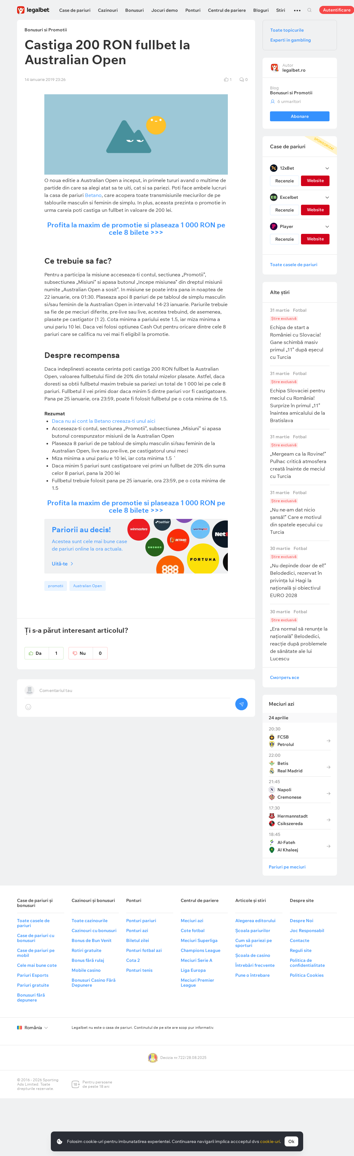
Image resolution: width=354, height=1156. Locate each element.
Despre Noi (301, 920)
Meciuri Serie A (196, 960)
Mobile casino (86, 970)
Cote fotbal (193, 930)
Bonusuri (134, 10)
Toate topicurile (287, 30)
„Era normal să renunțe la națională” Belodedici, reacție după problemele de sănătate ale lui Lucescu (300, 635)
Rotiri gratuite (86, 950)
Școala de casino (252, 955)
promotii (55, 585)
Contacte (299, 940)
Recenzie (284, 181)
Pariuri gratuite (33, 985)
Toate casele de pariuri (293, 264)
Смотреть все (284, 677)
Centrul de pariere (227, 10)
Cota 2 (133, 960)
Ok (291, 1141)
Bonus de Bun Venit (92, 940)
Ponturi (193, 10)
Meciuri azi (281, 704)
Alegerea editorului (255, 920)
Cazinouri (108, 10)
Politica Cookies (307, 975)
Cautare (309, 9)
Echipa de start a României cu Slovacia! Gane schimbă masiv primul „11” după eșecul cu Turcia (300, 334)
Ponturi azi (137, 930)
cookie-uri (270, 1141)
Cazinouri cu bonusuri (94, 930)
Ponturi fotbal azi (144, 950)
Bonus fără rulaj (88, 960)
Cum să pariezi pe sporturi (253, 943)
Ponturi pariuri (141, 920)
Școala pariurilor (252, 930)
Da (50, 653)
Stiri (280, 10)
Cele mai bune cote (37, 965)
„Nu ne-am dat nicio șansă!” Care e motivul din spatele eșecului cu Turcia (300, 512)
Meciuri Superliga (199, 940)
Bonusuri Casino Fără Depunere (94, 982)
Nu (94, 653)
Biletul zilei (137, 940)
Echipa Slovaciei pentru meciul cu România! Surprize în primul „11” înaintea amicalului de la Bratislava (300, 397)
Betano (93, 195)
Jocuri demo (164, 10)
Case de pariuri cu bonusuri (35, 938)
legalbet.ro (294, 70)
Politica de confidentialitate (307, 962)
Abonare (300, 116)
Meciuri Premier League (197, 982)
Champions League (200, 950)
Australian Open (87, 585)
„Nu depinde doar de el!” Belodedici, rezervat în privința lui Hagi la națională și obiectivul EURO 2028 (300, 572)
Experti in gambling (290, 40)
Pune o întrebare (252, 975)
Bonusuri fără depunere (31, 997)
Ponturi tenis (139, 970)
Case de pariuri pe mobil (36, 953)
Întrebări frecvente (255, 965)
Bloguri (261, 10)
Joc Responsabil (307, 930)
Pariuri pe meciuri (287, 867)
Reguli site (301, 950)
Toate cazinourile (90, 920)
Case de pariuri (75, 10)
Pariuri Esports (32, 975)
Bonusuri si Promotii (291, 93)
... (297, 7)
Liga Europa (193, 970)
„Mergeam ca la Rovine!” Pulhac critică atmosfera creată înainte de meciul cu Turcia (300, 456)
